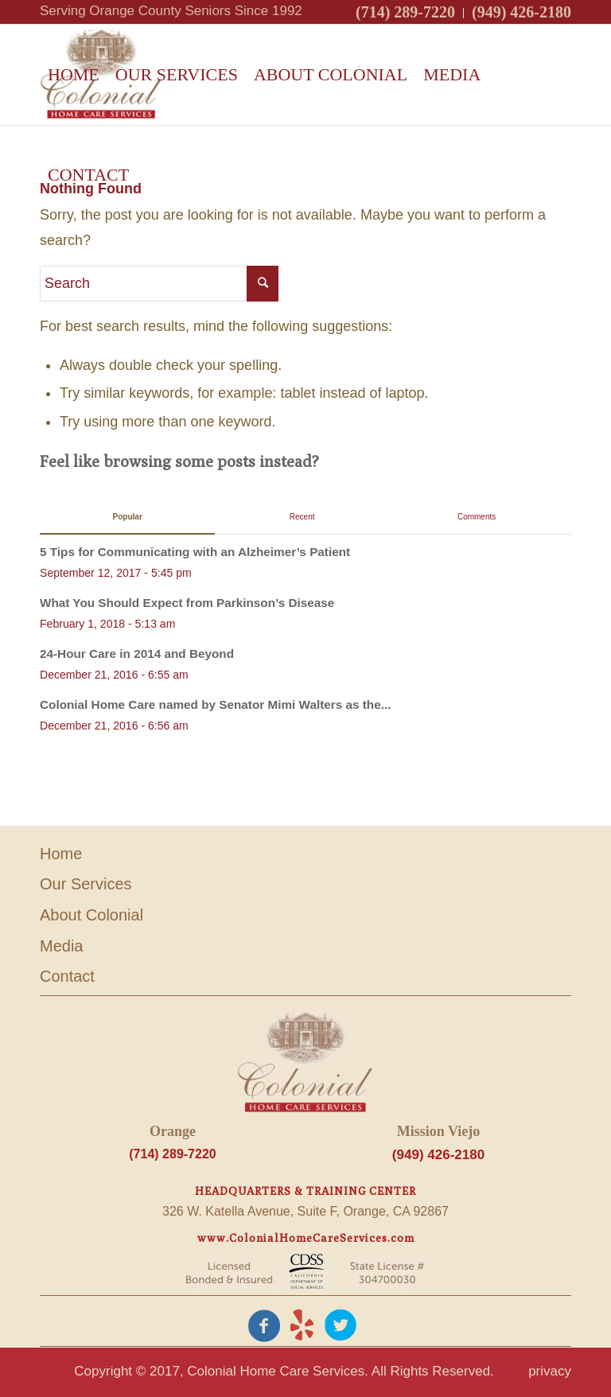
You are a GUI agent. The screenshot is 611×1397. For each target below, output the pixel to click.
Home (61, 853)
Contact (67, 976)
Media (61, 946)
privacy (549, 1371)
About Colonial (91, 915)
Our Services (86, 884)
